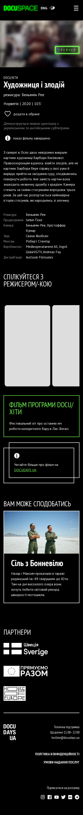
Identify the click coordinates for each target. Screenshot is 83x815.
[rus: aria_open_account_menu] (76, 8)
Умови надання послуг (61, 762)
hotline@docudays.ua (65, 737)
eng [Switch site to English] (44, 8)
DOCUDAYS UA (25, 470)
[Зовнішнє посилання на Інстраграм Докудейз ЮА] (43, 797)
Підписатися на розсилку (63, 787)
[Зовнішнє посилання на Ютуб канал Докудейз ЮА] (56, 797)
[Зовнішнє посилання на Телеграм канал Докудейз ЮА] (77, 797)
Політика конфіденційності (57, 754)
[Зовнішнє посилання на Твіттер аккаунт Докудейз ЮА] (63, 797)
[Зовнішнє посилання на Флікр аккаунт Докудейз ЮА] (70, 797)
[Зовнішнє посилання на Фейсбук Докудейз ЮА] (49, 797)
